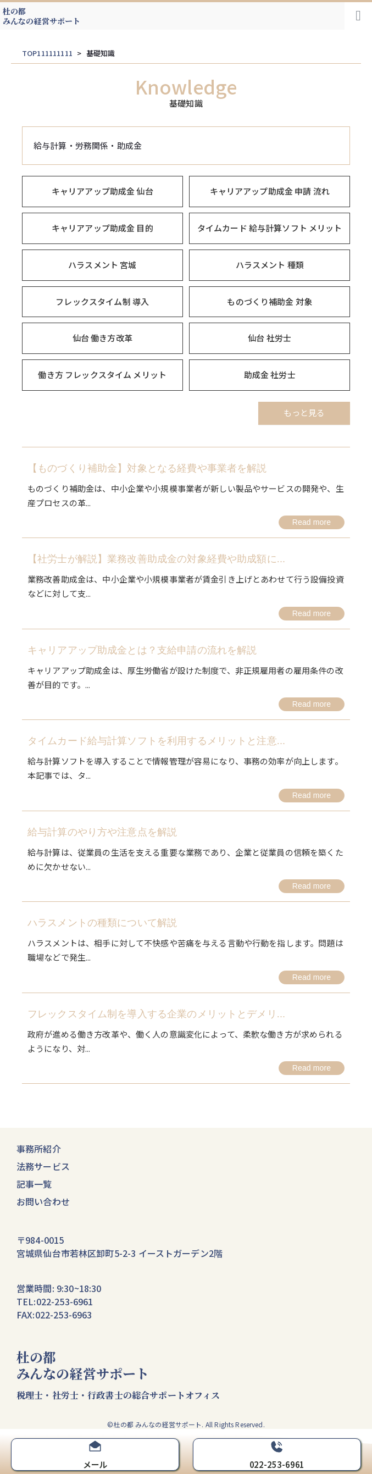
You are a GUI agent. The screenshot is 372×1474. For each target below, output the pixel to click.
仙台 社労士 (269, 337)
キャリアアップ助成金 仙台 (102, 191)
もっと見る (304, 412)
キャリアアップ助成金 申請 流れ (270, 191)
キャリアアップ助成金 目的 (102, 228)
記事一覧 (34, 1183)
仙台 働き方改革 (102, 337)
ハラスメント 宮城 (102, 264)
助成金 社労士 (270, 374)
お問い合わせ (43, 1201)
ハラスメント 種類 (270, 264)
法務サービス (43, 1166)
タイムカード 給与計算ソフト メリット (269, 228)
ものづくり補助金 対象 (269, 301)
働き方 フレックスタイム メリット (102, 374)
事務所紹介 (38, 1148)
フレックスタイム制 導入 (102, 301)
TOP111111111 (47, 53)
